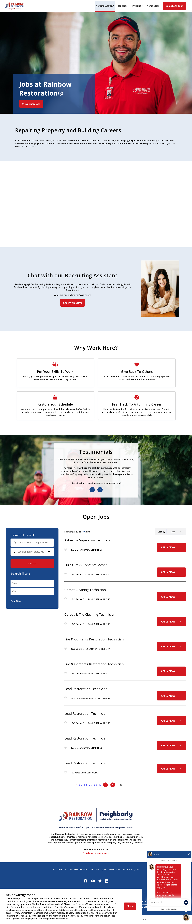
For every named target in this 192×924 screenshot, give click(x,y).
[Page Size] (121, 784)
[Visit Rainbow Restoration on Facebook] (85, 881)
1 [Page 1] (76, 784)
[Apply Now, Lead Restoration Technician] (171, 695)
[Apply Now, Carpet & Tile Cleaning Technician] (171, 621)
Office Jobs (137, 6)
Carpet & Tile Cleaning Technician (89, 614)
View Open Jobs (31, 103)
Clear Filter (16, 601)
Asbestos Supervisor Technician (88, 540)
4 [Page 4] (84, 784)
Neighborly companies (96, 853)
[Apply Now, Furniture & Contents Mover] (171, 572)
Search (32, 563)
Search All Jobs (174, 5)
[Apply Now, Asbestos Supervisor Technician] (171, 547)
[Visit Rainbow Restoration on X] (100, 881)
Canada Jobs (153, 6)
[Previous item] (92, 489)
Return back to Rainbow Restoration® (73, 869)
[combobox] (31, 552)
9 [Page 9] (96, 784)
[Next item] (100, 489)
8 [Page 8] (94, 784)
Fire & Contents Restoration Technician (94, 639)
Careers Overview (105, 6)
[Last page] (112, 784)
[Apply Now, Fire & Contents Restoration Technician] (171, 646)
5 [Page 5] (86, 784)
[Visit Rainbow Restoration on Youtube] (92, 881)
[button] (49, 551)
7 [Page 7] (91, 784)
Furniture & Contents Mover (85, 565)
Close (130, 906)
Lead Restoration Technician (85, 688)
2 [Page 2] (79, 784)
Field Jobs (122, 6)
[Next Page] (105, 784)
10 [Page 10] (100, 784)
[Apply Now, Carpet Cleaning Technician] (171, 596)
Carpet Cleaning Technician (85, 589)
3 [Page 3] (81, 784)
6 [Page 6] (89, 784)
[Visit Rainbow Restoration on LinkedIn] (107, 881)
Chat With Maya (72, 302)
